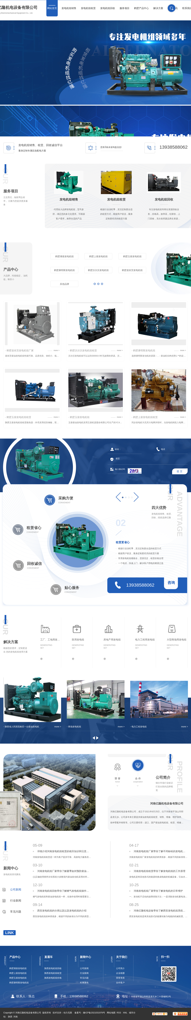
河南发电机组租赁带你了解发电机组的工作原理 (159, 871)
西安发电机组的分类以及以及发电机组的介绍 (61, 910)
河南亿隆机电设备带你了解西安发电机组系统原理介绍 (161, 910)
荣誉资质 (120, 978)
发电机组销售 (69, 8)
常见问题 (15, 911)
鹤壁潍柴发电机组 (64, 256)
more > (56, 350)
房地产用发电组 (112, 639)
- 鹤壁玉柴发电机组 (79, 417)
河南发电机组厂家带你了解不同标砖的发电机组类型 (161, 851)
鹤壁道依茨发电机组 (132, 270)
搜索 (171, 8)
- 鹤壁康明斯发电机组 (143, 350)
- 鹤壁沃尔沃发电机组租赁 (82, 350)
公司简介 (120, 968)
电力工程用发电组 (145, 639)
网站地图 (111, 1012)
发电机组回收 (107, 8)
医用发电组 (78, 639)
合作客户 (120, 982)
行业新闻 (15, 900)
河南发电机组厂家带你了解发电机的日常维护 (158, 891)
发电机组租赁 (88, 8)
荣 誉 (117, 780)
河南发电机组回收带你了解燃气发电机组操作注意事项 (64, 891)
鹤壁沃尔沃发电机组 (98, 270)
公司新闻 (15, 889)
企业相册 (120, 973)
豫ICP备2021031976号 (94, 1012)
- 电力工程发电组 (138, 726)
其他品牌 (64, 284)
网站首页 (52, 8)
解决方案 (158, 8)
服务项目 (124, 8)
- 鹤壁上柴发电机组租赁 (145, 417)
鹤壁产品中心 (141, 8)
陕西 (10, 1016)
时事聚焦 (84, 982)
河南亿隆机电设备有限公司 (166, 803)
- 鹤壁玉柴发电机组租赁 (18, 417)
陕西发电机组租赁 (53, 973)
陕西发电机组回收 (53, 968)
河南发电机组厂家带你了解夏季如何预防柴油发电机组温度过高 (64, 871)
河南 (15, 1016)
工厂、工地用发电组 (50, 639)
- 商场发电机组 (74, 726)
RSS (119, 1012)
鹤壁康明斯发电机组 (64, 270)
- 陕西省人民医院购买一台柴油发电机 (21, 726)
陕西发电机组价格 (53, 978)
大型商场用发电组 (176, 639)
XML (125, 1012)
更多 (98, 284)
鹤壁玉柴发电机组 (132, 256)
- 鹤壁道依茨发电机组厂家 (19, 350)
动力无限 (67, 1012)
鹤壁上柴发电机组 (98, 256)
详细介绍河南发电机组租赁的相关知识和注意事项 (64, 851)
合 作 (138, 780)
